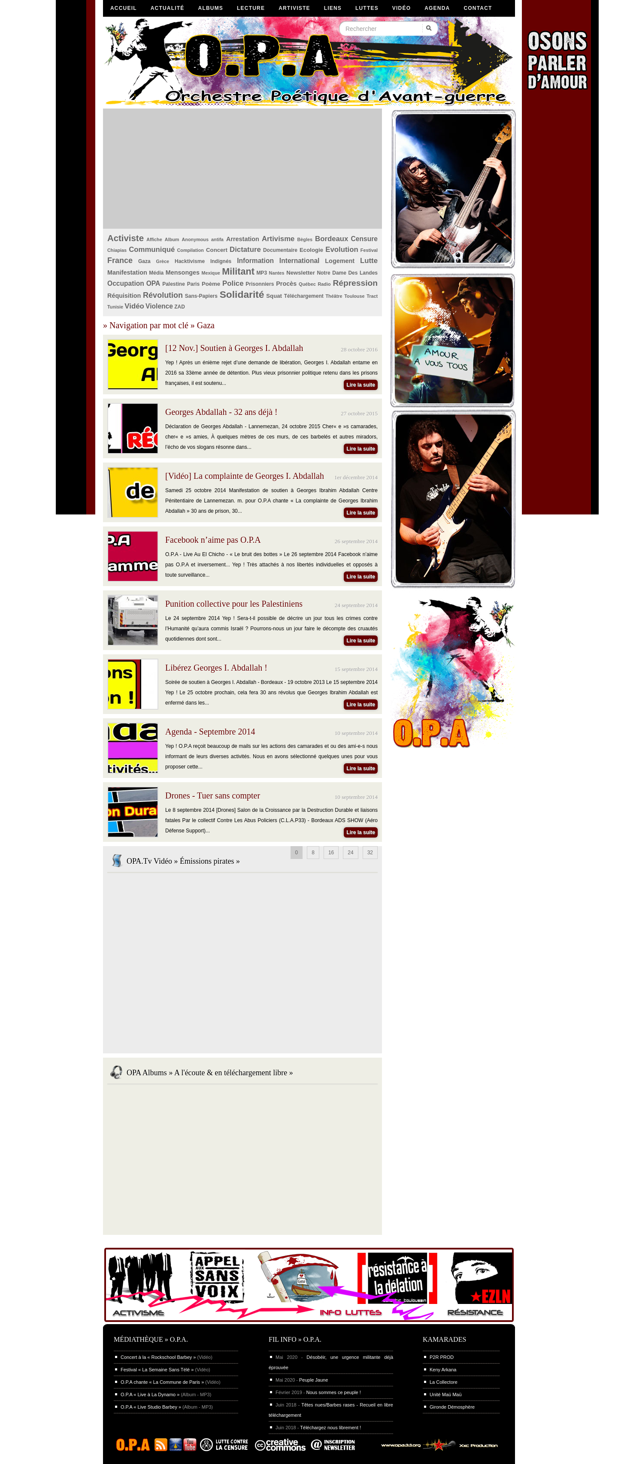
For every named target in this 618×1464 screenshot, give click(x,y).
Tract (372, 296)
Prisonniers (259, 284)
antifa (217, 239)
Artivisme (278, 239)
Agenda (437, 8)
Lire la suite (360, 385)
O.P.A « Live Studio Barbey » (151, 1407)
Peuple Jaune (313, 1379)
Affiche (154, 239)
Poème (211, 284)
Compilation (190, 250)
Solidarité (242, 294)
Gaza (144, 261)
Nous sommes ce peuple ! (333, 1392)
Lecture (251, 8)
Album (172, 239)
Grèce (163, 261)
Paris (193, 284)
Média (156, 273)
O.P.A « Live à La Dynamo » (150, 1394)
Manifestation (127, 272)
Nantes (277, 272)
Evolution (341, 249)
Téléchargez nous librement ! (330, 1427)
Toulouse (354, 296)
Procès (286, 283)
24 (350, 853)
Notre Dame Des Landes (347, 273)
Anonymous (195, 239)
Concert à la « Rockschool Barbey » (158, 1357)
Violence (159, 306)
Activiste (125, 238)
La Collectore (443, 1382)
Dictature (245, 249)
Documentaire (280, 250)
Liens (333, 8)
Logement (339, 260)
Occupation (125, 283)
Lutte (369, 261)
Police (232, 283)
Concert (216, 250)
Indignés (220, 261)
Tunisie (115, 306)
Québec (307, 284)
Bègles (304, 239)
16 (331, 853)
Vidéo (401, 8)
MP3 (261, 273)
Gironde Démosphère (452, 1407)
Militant (238, 271)
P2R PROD (442, 1357)
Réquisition (124, 295)
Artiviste (294, 8)
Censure (364, 238)
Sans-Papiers (201, 296)
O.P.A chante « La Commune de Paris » (162, 1382)
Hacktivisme (190, 261)
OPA (153, 283)
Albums (211, 8)
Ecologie (311, 250)
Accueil (123, 8)
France (120, 260)
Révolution (163, 295)
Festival (369, 250)
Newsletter (300, 272)
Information (255, 260)
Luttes (367, 8)
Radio (324, 284)
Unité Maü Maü (446, 1394)
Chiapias (117, 250)
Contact (478, 8)
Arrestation (242, 239)
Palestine (173, 284)
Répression (355, 282)
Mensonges (183, 272)
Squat (274, 296)
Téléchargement (304, 296)
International (299, 260)
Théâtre (333, 296)
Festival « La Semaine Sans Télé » (157, 1369)
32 (370, 853)
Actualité (168, 8)
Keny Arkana (443, 1369)
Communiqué (152, 249)
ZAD (179, 307)
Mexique (211, 272)
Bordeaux (331, 239)
